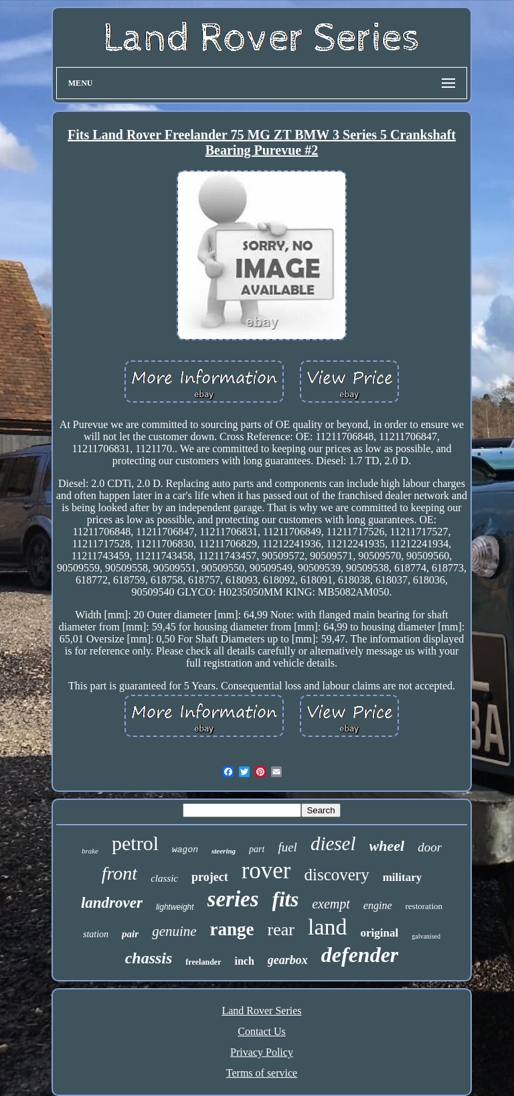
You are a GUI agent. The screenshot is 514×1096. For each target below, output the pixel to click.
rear (281, 929)
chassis (149, 958)
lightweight (175, 907)
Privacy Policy (261, 1052)
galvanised (426, 936)
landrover (112, 902)
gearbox (288, 960)
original (380, 933)
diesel (333, 843)
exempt (331, 903)
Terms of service (261, 1073)
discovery (337, 875)
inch (244, 961)
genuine (174, 931)
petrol (135, 843)
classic (164, 878)
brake (90, 851)
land (327, 926)
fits (285, 899)
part (256, 849)
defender (360, 955)
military (402, 877)
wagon (185, 850)
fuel (287, 847)
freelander (203, 962)
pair (130, 934)
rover (266, 871)
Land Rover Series (261, 1010)
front (119, 873)
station (95, 934)
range (232, 929)
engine (377, 905)
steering (223, 851)
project (209, 877)
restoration (424, 906)
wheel (387, 845)
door (430, 847)
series (233, 899)
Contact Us (262, 1031)
